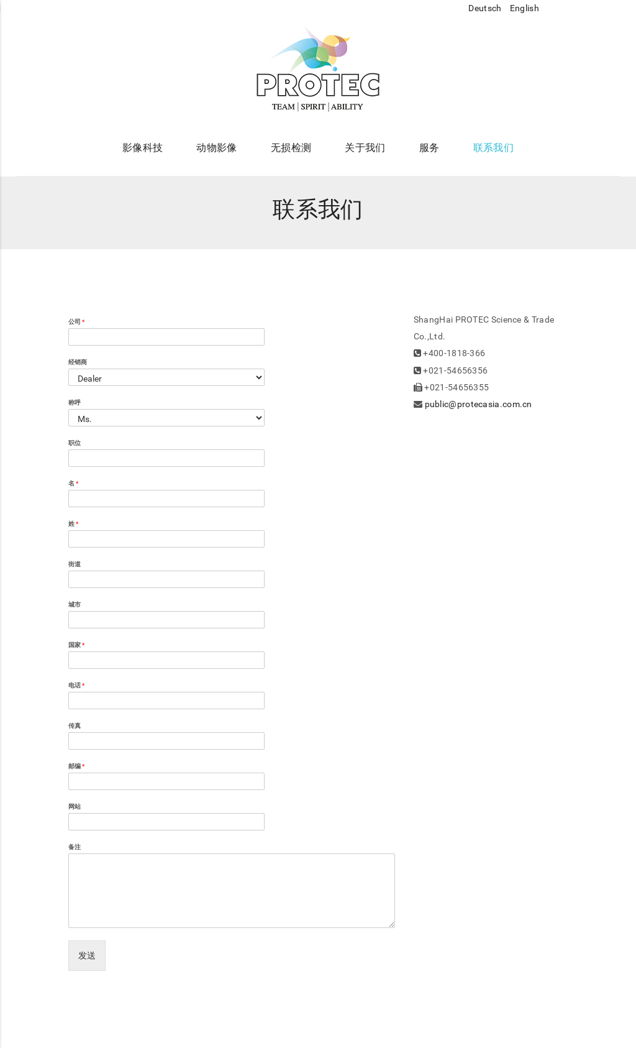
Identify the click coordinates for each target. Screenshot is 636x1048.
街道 (74, 564)
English (525, 8)
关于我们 (365, 148)
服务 (429, 148)
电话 (76, 685)
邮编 (76, 766)
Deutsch (485, 8)
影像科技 (142, 148)
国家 (76, 644)
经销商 (77, 362)
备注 (74, 846)
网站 (74, 806)
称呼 (74, 402)
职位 (74, 442)
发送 (87, 955)
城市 (74, 604)
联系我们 (493, 148)
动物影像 (216, 148)
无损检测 (291, 148)
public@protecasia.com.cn (478, 404)
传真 (74, 725)
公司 (76, 321)
